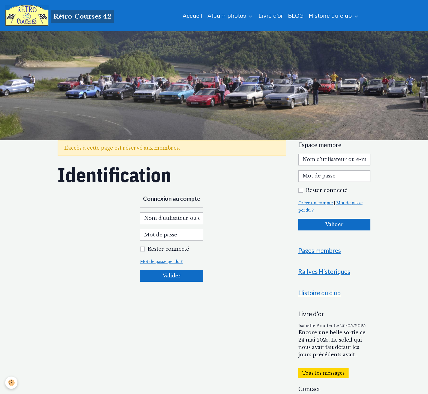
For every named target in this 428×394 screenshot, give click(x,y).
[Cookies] (11, 383)
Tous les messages (323, 374)
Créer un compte (316, 203)
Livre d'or (271, 15)
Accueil (193, 15)
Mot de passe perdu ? (162, 262)
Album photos (228, 15)
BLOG (296, 15)
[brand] (60, 16)
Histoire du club (331, 15)
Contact (309, 390)
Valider (172, 276)
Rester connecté (168, 250)
